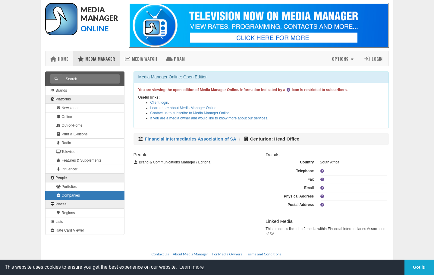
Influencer (66, 169)
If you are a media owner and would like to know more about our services (208, 118)
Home (59, 58)
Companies (68, 195)
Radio (63, 143)
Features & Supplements (78, 160)
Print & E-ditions (71, 134)
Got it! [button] (419, 267)
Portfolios (66, 187)
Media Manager (96, 58)
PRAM (175, 58)
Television (66, 152)
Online (64, 117)
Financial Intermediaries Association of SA (190, 138)
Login (373, 58)
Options (343, 58)
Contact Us (160, 254)
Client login (159, 102)
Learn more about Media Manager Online (183, 108)
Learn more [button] (191, 267)
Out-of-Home (69, 125)
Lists (56, 222)
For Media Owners (227, 254)
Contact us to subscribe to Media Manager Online (190, 113)
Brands (58, 90)
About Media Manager (190, 254)
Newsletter (67, 108)
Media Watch (140, 58)
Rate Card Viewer (67, 230)
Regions (65, 213)
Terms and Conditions (263, 254)
